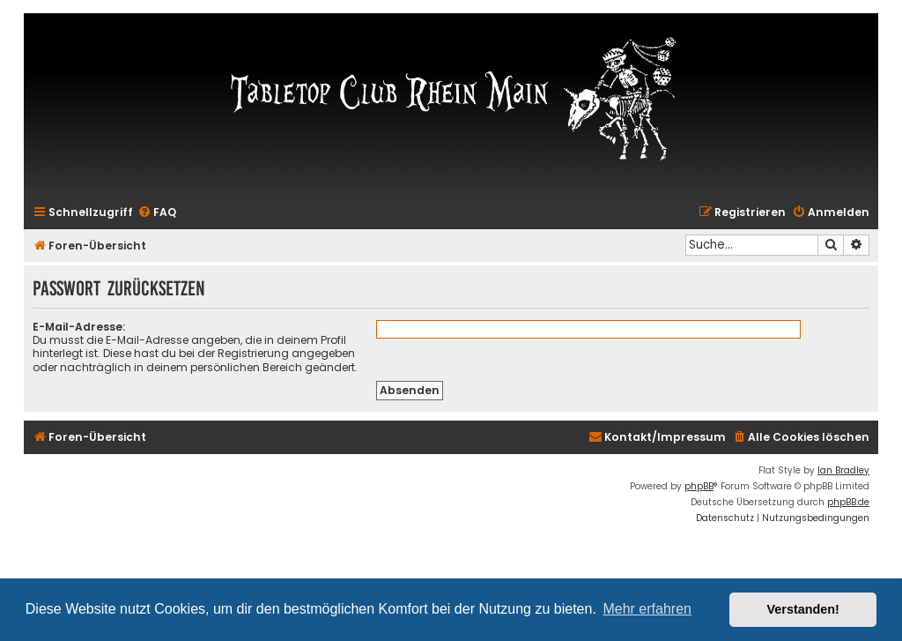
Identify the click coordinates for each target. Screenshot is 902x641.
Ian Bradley (843, 470)
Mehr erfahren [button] (647, 608)
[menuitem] (156, 213)
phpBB (698, 486)
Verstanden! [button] (803, 609)
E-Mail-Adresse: (79, 326)
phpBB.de (848, 502)
